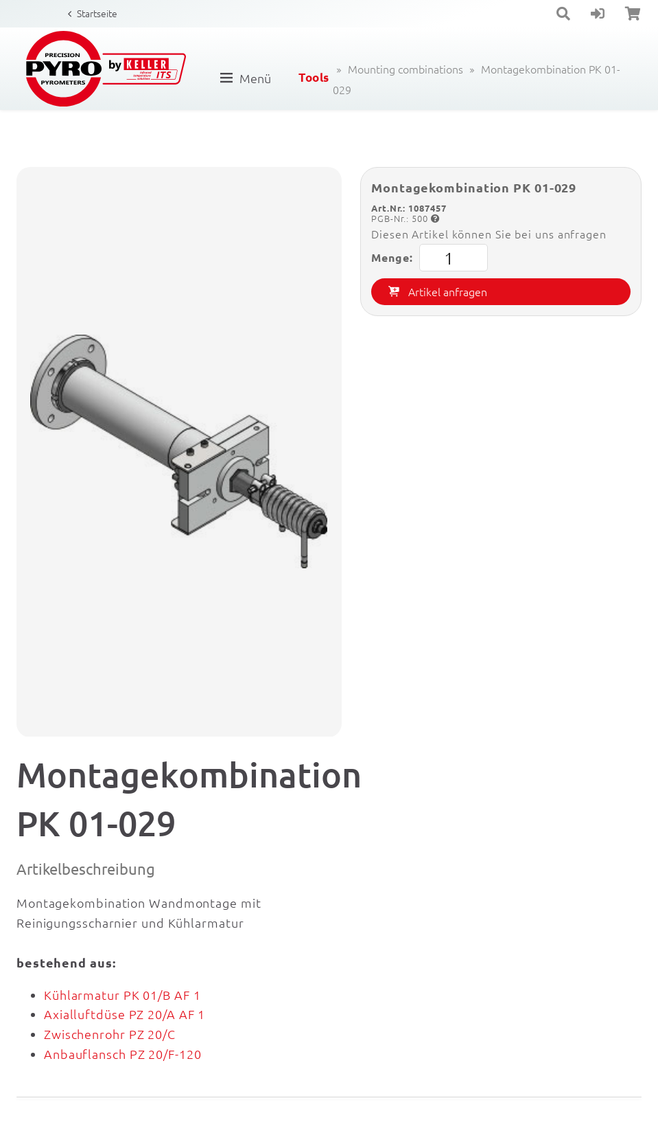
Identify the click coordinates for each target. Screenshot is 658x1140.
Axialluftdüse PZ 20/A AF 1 (124, 1014)
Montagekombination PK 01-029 (476, 79)
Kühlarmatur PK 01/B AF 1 (122, 995)
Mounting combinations (405, 68)
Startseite (97, 13)
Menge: (429, 257)
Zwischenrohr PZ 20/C (110, 1034)
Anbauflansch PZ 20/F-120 (123, 1054)
